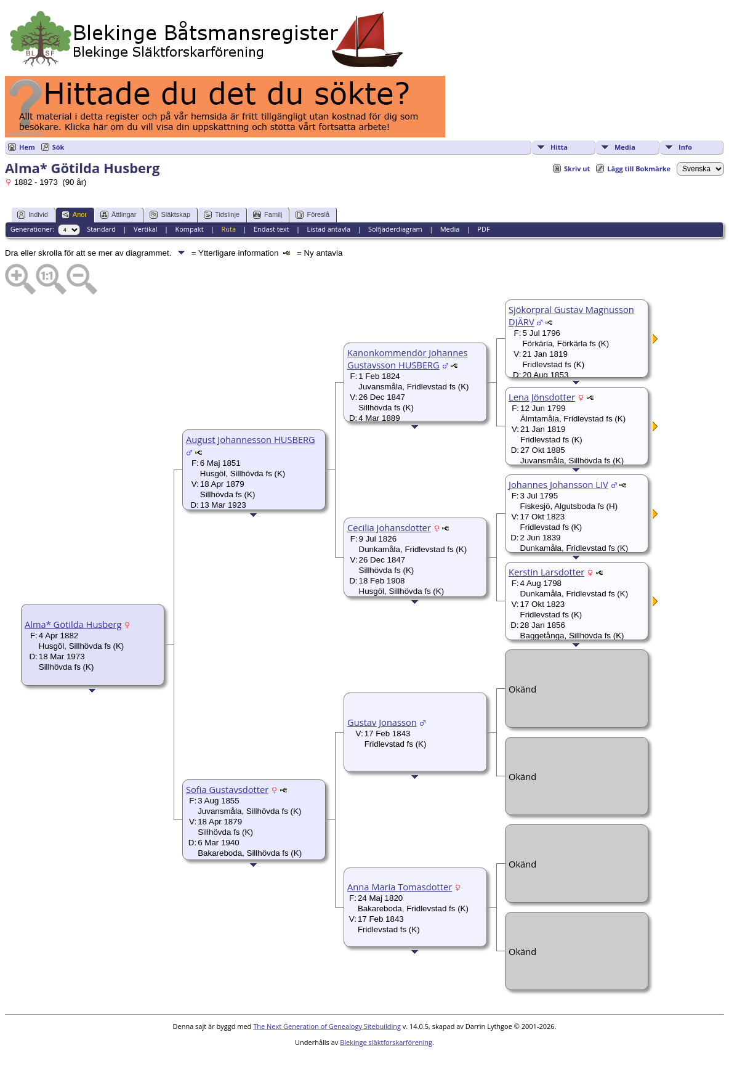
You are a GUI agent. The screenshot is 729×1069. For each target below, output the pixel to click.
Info (685, 147)
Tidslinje (222, 214)
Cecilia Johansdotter (389, 527)
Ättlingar (118, 214)
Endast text (271, 229)
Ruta (228, 229)
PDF (483, 229)
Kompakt (189, 229)
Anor (74, 214)
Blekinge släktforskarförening (386, 1042)
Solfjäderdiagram (395, 229)
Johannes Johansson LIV (558, 484)
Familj (267, 214)
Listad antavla (328, 229)
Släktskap (170, 214)
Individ (32, 214)
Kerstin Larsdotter (546, 572)
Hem (27, 147)
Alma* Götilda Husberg (73, 624)
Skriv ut (577, 168)
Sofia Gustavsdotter (227, 789)
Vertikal (146, 229)
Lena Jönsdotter (542, 397)
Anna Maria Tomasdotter (399, 886)
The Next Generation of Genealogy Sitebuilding (327, 1026)
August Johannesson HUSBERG (250, 439)
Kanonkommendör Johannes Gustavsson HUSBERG (407, 358)
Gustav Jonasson (382, 722)
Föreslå (312, 214)
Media (624, 147)
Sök (58, 147)
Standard (101, 229)
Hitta (559, 147)
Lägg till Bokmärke (639, 168)
